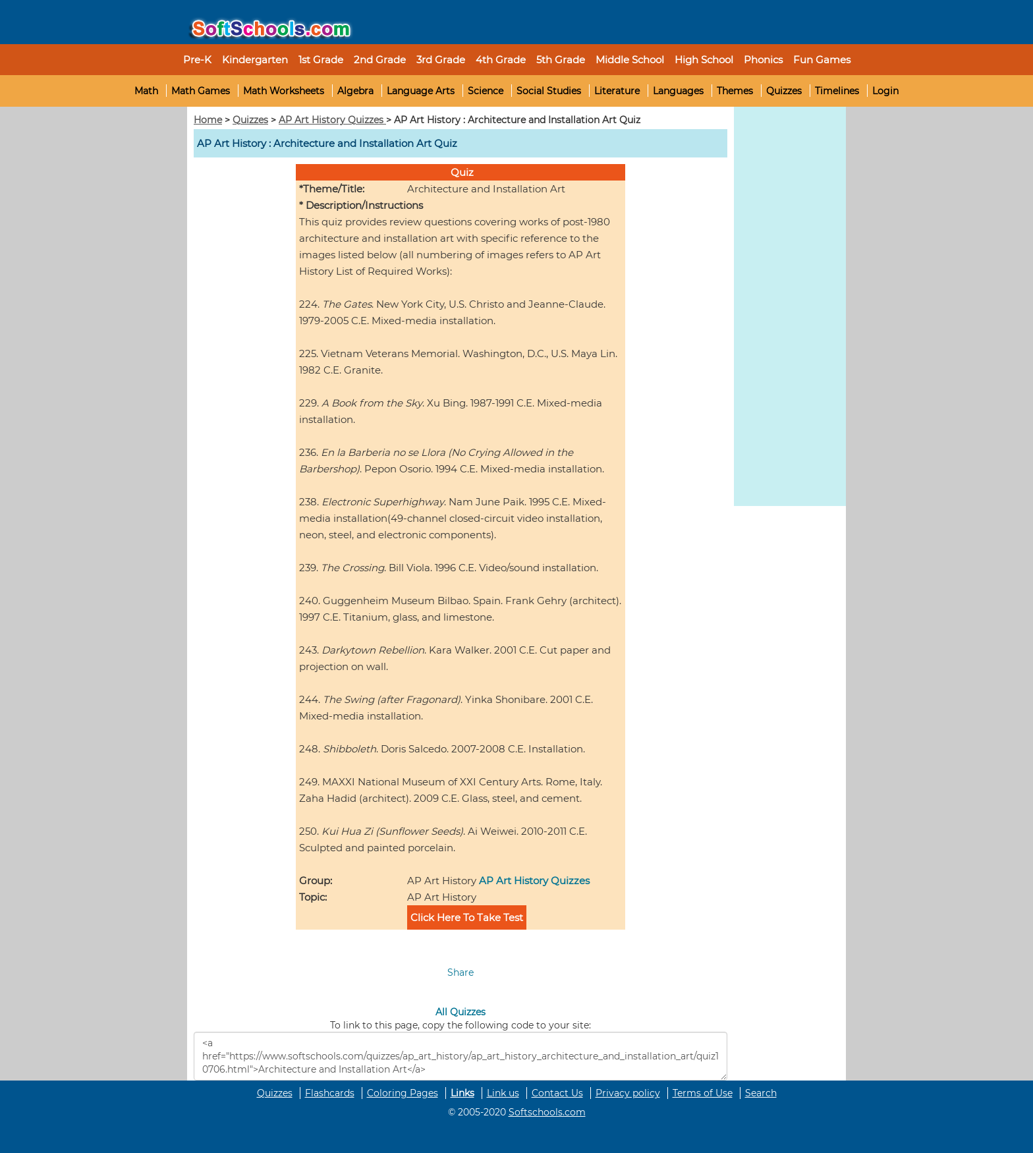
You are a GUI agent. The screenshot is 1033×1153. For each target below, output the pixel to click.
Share (460, 972)
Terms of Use (703, 1093)
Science (485, 91)
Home (208, 120)
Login (885, 91)
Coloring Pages (402, 1093)
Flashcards (329, 1093)
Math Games (200, 91)
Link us (503, 1093)
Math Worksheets (283, 91)
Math (146, 91)
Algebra (355, 91)
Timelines (837, 91)
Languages (678, 91)
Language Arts (421, 91)
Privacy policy (628, 1093)
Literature (617, 91)
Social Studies (548, 91)
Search (761, 1093)
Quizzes (784, 91)
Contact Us (557, 1093)
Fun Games (822, 59)
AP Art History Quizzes (332, 120)
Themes (735, 91)
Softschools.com (547, 1112)
